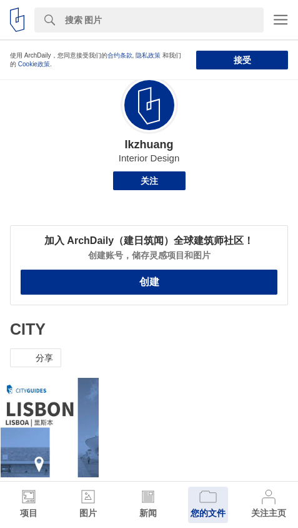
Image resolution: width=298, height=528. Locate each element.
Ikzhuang (148, 144)
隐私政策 (148, 55)
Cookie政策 (34, 64)
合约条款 (119, 55)
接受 (242, 60)
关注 (149, 181)
